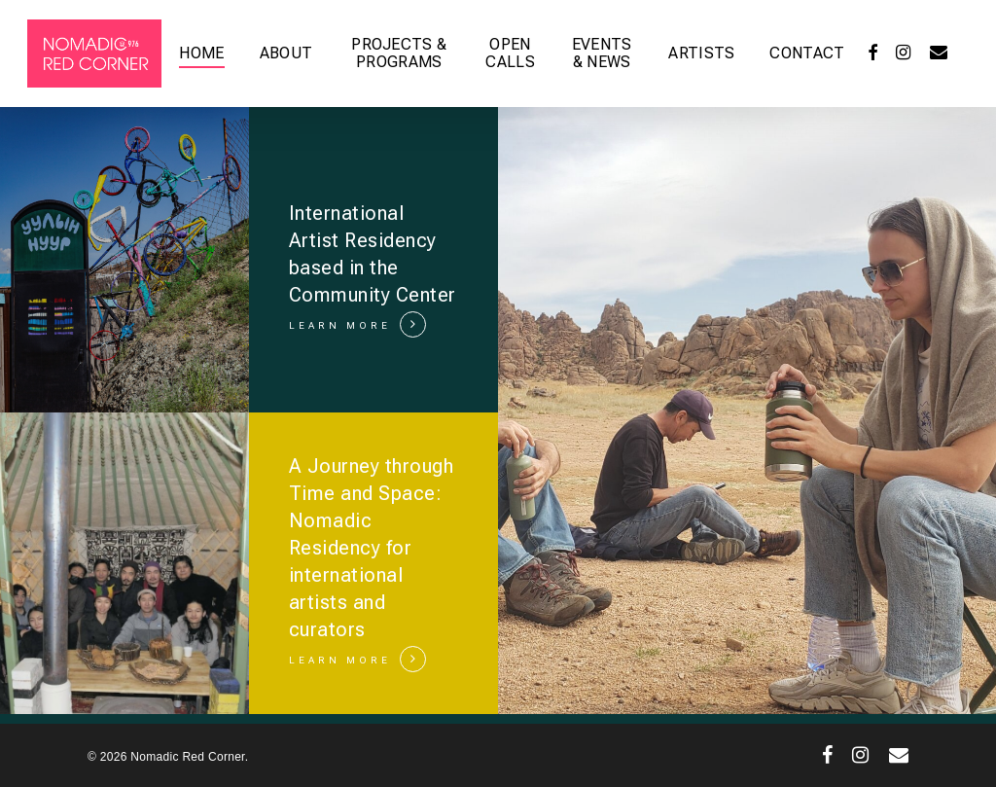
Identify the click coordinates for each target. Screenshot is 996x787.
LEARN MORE (340, 325)
